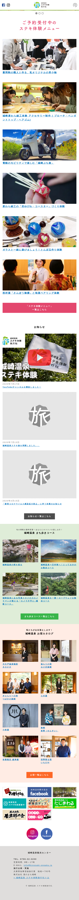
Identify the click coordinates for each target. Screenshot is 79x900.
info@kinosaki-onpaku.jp (38, 865)
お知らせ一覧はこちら (39, 516)
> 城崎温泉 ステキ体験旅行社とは (31, 878)
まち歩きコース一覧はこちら (39, 616)
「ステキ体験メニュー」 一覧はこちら (39, 308)
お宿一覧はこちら (39, 775)
